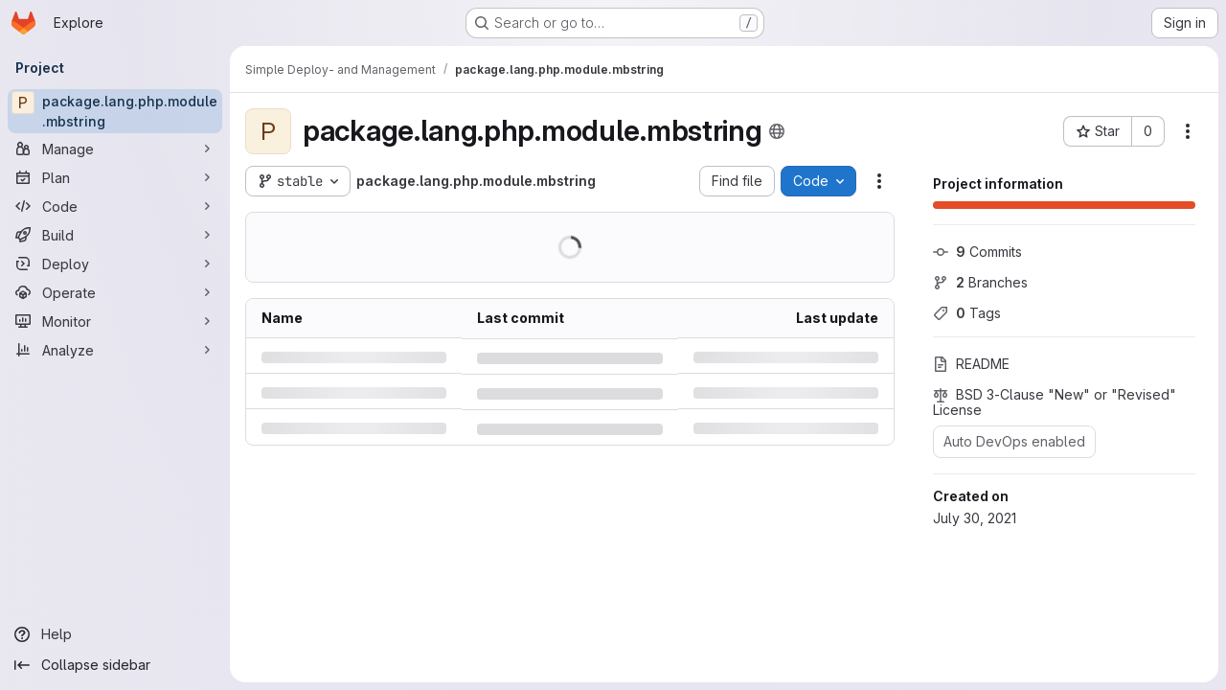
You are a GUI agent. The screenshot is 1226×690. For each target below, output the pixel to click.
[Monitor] (115, 321)
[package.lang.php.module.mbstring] (115, 111)
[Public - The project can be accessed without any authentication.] (776, 131)
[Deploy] (115, 263)
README (971, 364)
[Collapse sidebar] (115, 665)
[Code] (115, 206)
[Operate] (115, 292)
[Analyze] (115, 349)
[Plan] (115, 177)
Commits (977, 251)
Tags (967, 313)
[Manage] (115, 148)
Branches (980, 282)
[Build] (115, 234)
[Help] (115, 634)
